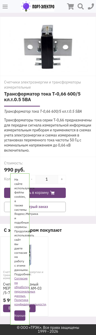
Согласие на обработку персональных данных (24, 286)
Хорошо (19, 315)
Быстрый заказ (35, 206)
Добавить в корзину (35, 192)
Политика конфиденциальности (30, 302)
